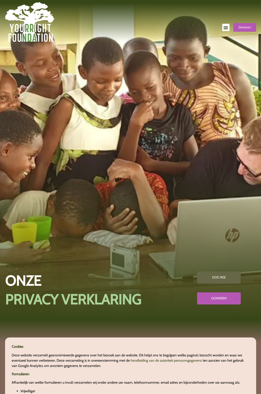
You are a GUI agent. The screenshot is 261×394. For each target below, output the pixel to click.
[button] (226, 27)
